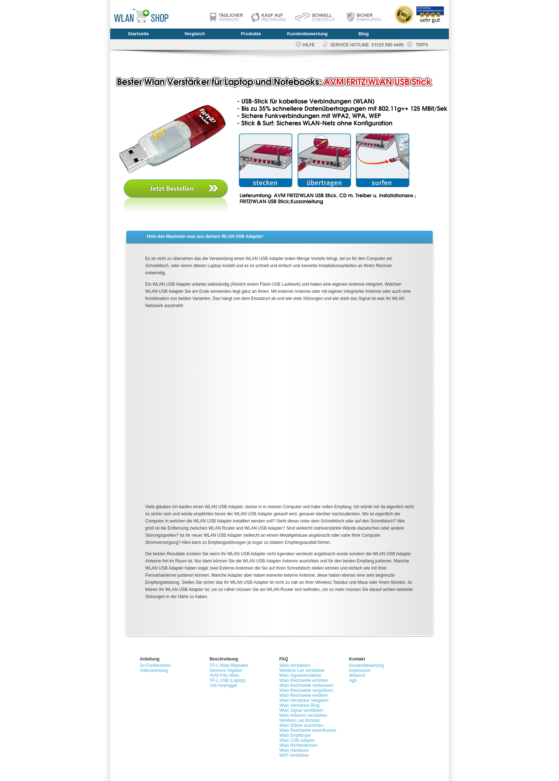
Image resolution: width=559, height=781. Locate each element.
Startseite (138, 33)
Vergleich (194, 33)
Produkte (251, 33)
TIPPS (422, 44)
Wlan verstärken (294, 665)
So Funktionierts (155, 665)
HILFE (309, 44)
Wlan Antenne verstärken (303, 715)
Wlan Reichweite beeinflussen (307, 730)
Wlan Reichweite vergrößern (306, 690)
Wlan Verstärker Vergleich (303, 700)
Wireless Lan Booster (299, 720)
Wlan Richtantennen (298, 745)
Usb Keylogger (224, 685)
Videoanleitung (154, 670)
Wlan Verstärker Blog (299, 705)
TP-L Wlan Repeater (229, 665)
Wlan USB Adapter (297, 740)
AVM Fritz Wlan (224, 675)
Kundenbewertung (307, 33)
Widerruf (357, 675)
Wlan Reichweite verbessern (306, 685)
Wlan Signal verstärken (301, 710)
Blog (364, 33)
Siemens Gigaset (226, 670)
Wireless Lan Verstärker (301, 670)
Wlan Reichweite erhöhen (303, 680)
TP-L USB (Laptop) (228, 680)
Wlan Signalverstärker (300, 675)
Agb (353, 680)
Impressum (359, 670)
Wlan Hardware (294, 750)
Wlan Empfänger (295, 735)
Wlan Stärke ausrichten (301, 725)
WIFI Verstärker (294, 755)
